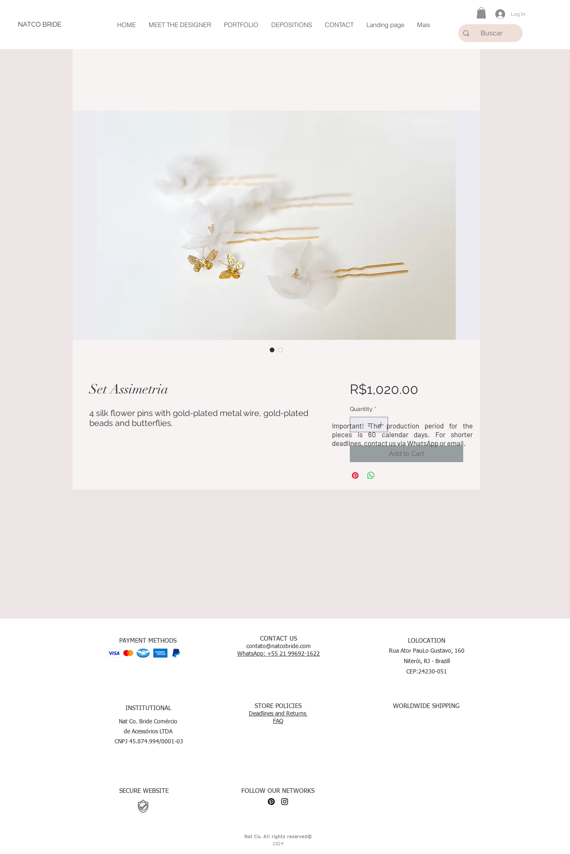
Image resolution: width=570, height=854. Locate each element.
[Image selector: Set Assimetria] (272, 350)
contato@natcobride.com (278, 646)
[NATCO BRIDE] (39, 24)
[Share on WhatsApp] (371, 475)
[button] (481, 12)
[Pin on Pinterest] (355, 475)
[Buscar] (493, 33)
